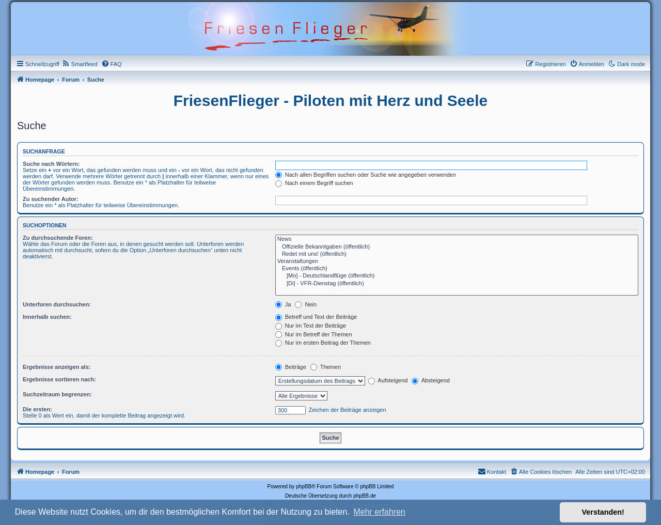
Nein (306, 304)
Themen (325, 367)
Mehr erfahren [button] (379, 511)
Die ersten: (37, 409)
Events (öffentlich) (456, 268)
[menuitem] (80, 64)
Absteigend (431, 380)
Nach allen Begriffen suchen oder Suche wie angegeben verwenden (365, 175)
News (456, 239)
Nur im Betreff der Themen (313, 334)
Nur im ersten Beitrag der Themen (323, 342)
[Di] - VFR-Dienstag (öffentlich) (456, 283)
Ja (283, 304)
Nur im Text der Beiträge (310, 325)
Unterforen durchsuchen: (57, 304)
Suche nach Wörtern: (51, 164)
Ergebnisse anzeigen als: (56, 367)
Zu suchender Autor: (50, 199)
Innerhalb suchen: (47, 317)
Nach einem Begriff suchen (314, 183)
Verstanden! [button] (603, 512)
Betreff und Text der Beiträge (316, 317)
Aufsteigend (388, 380)
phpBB (303, 486)
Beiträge (290, 367)
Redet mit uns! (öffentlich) (456, 254)
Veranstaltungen (456, 261)
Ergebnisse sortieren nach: (59, 379)
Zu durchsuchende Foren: (58, 238)
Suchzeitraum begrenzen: (57, 394)
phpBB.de (364, 496)
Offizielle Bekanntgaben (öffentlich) (456, 247)
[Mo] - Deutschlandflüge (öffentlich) (456, 276)
